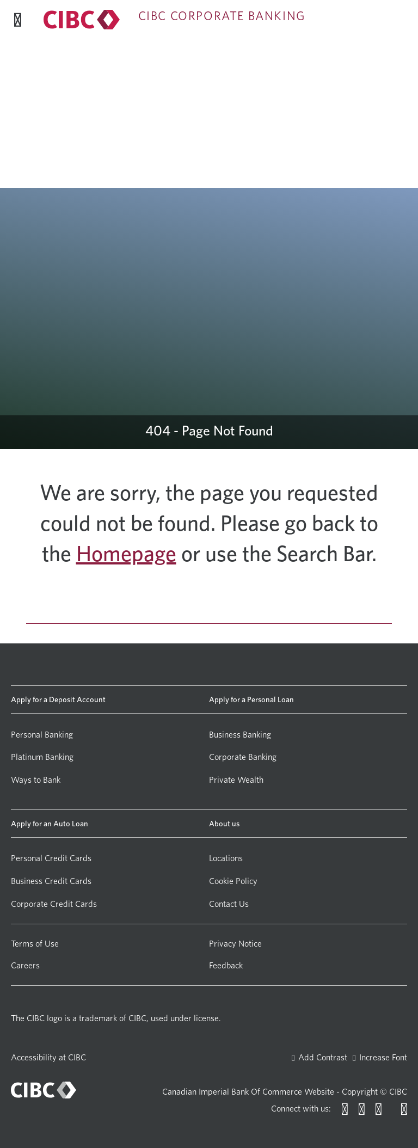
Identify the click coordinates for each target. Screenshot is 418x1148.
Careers (25, 965)
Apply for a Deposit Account (58, 699)
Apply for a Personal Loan (251, 699)
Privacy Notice (235, 943)
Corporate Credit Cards (54, 904)
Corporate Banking (242, 757)
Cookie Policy (233, 881)
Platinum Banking (42, 757)
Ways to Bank (35, 780)
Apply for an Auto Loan (49, 823)
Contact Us (229, 904)
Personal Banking (42, 734)
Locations (226, 858)
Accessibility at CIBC (48, 1057)
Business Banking (240, 734)
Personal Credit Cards (51, 858)
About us (224, 823)
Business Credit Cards (51, 881)
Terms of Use (35, 943)
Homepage (126, 554)
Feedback (226, 965)
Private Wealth (236, 780)
